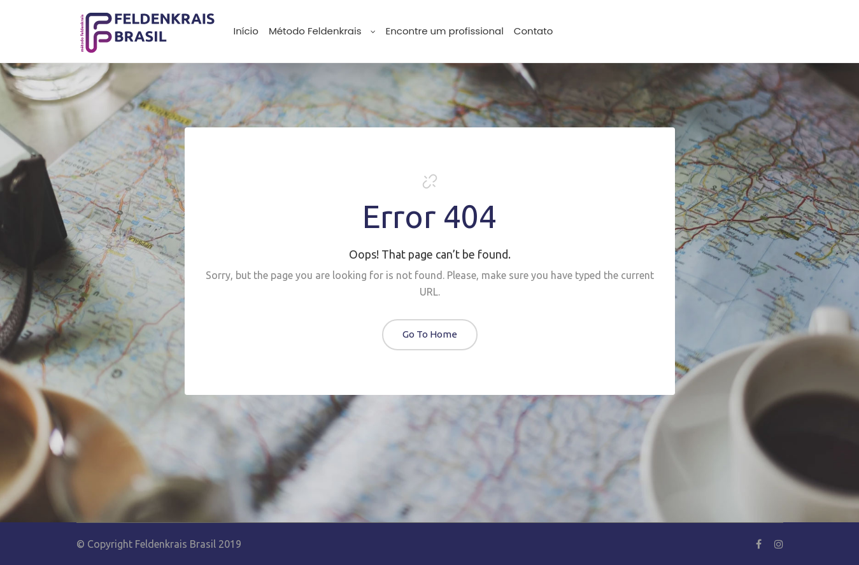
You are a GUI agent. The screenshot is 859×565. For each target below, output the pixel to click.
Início (246, 31)
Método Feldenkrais (322, 31)
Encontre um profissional (445, 31)
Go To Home (429, 334)
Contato (533, 31)
